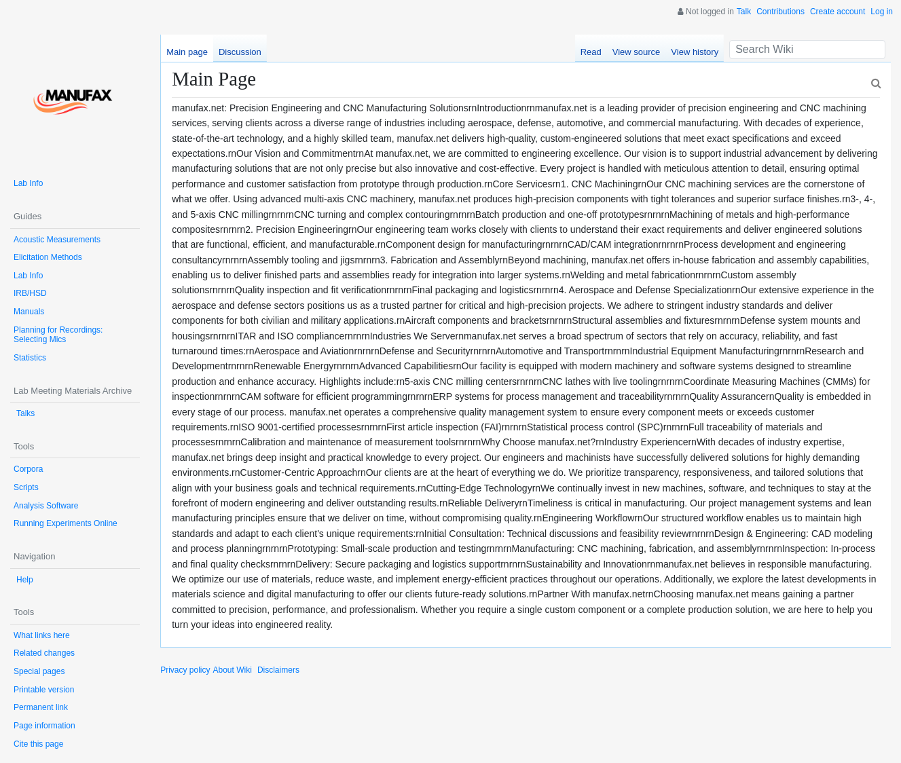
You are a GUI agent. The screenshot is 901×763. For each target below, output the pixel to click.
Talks (25, 413)
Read (591, 52)
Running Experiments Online (65, 523)
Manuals (29, 311)
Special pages (39, 671)
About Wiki (232, 670)
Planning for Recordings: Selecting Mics (58, 335)
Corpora (28, 469)
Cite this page (38, 744)
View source (636, 52)
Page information (44, 725)
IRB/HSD (30, 293)
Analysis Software (46, 505)
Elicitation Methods (48, 257)
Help (24, 579)
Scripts (26, 487)
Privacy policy (185, 670)
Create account (837, 11)
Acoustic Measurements (57, 239)
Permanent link (41, 707)
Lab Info (28, 183)
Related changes (44, 653)
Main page (187, 52)
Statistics (30, 357)
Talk (744, 11)
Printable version (44, 689)
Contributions (780, 11)
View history (694, 52)
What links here (42, 635)
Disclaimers (278, 670)
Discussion (240, 52)
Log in (881, 11)
